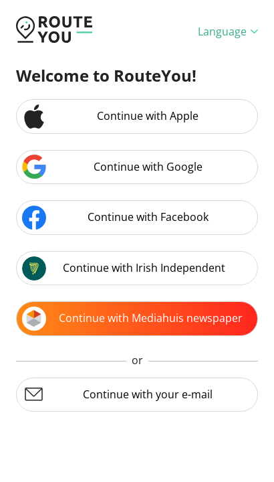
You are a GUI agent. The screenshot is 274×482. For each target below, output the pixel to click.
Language (228, 31)
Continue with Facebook (115, 218)
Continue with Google (112, 167)
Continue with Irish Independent (123, 268)
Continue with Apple (110, 116)
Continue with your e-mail (117, 394)
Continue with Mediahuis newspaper (132, 319)
